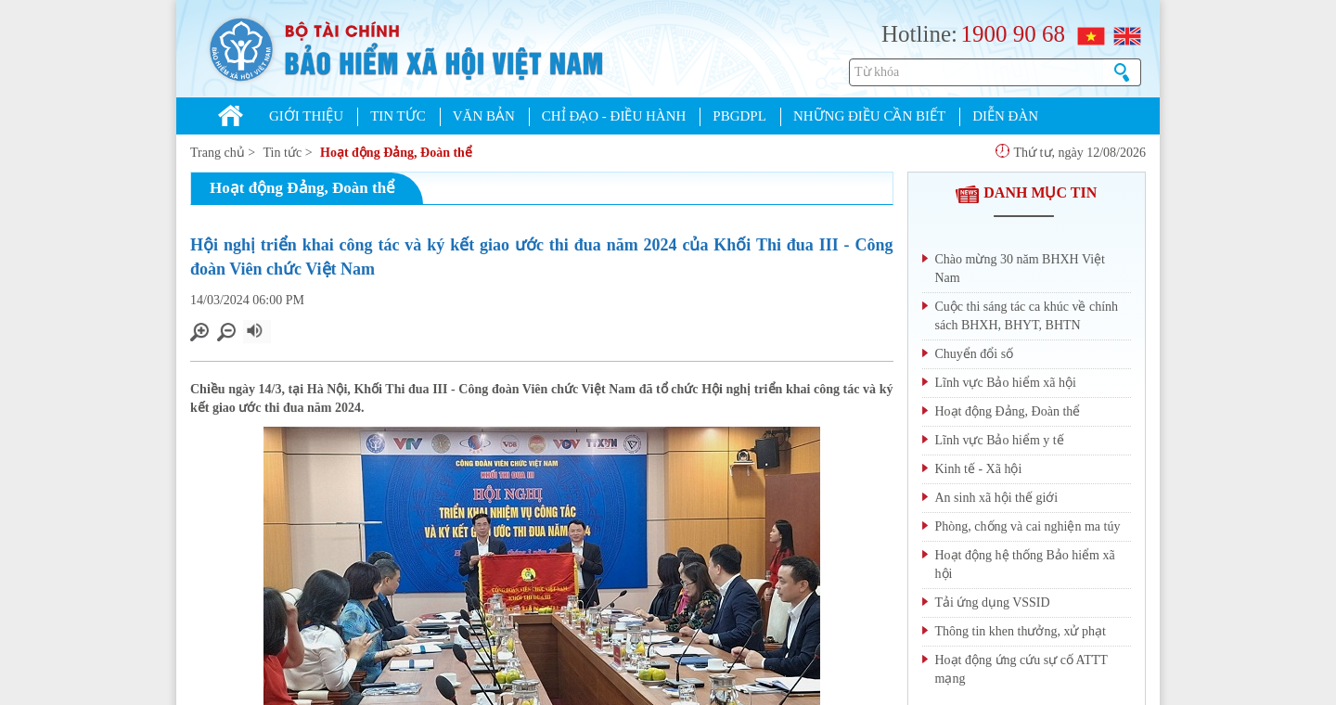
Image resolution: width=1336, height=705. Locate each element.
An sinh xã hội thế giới (997, 498)
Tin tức (282, 153)
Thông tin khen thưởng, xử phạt (1020, 631)
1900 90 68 (1012, 33)
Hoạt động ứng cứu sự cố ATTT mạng (1021, 669)
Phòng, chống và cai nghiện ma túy (1028, 526)
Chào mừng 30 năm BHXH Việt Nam (1020, 268)
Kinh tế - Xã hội (978, 469)
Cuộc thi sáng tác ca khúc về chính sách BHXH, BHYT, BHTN (1027, 316)
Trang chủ (217, 153)
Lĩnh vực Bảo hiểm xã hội (1005, 383)
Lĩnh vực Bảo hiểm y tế (999, 440)
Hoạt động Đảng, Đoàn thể (396, 153)
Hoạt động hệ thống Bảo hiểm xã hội (1025, 564)
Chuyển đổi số (974, 354)
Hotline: (919, 33)
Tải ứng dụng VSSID (992, 602)
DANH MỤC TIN (1026, 192)
